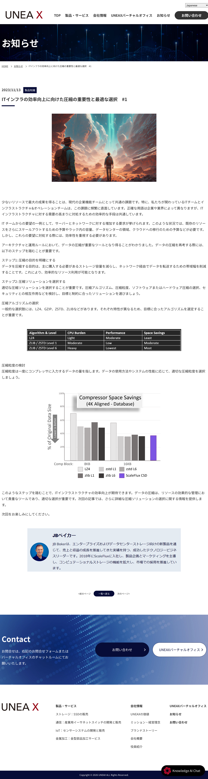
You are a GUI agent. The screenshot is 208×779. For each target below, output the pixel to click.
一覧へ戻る (104, 593)
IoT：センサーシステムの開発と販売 (80, 730)
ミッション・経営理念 (145, 722)
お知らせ (163, 15)
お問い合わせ (122, 649)
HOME (5, 66)
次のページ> (132, 593)
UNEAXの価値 (140, 714)
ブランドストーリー (144, 730)
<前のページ (75, 593)
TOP (57, 15)
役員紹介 (136, 746)
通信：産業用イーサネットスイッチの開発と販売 (88, 722)
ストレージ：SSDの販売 (72, 714)
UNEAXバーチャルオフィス (131, 15)
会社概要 (136, 738)
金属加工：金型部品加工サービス (78, 738)
